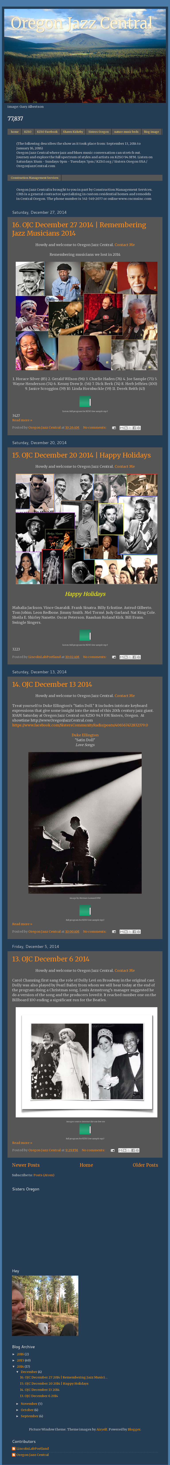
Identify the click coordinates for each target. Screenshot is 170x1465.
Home (86, 1165)
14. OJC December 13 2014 (52, 684)
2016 (21, 1354)
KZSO (27, 131)
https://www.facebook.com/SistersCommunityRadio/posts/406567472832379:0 (80, 725)
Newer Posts (26, 1165)
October (27, 1410)
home (15, 131)
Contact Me (125, 245)
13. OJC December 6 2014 (51, 959)
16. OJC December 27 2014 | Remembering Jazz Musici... (64, 1377)
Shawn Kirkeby (73, 131)
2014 (21, 1367)
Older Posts (145, 1165)
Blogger (134, 1429)
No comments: (95, 427)
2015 (21, 1360)
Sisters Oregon (99, 131)
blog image (151, 131)
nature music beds (126, 131)
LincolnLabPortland (32, 1449)
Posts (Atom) (43, 1175)
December (29, 1372)
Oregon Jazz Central (82, 23)
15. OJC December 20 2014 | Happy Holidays (81, 455)
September (30, 1416)
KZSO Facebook (47, 131)
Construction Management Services (34, 177)
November (29, 1404)
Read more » (22, 420)
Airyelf (102, 1429)
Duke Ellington (85, 735)
